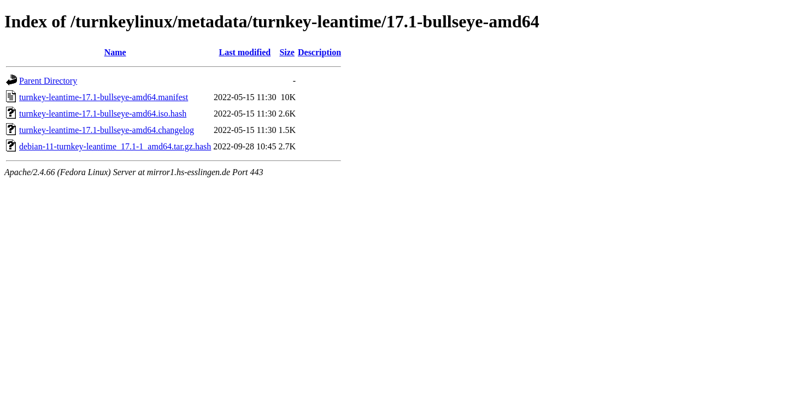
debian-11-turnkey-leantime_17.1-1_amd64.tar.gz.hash (115, 146)
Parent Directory (48, 80)
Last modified (245, 52)
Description (319, 52)
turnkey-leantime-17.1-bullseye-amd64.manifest (103, 97)
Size (287, 52)
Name (115, 52)
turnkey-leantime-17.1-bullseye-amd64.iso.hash (102, 113)
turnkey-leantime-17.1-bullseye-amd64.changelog (106, 130)
